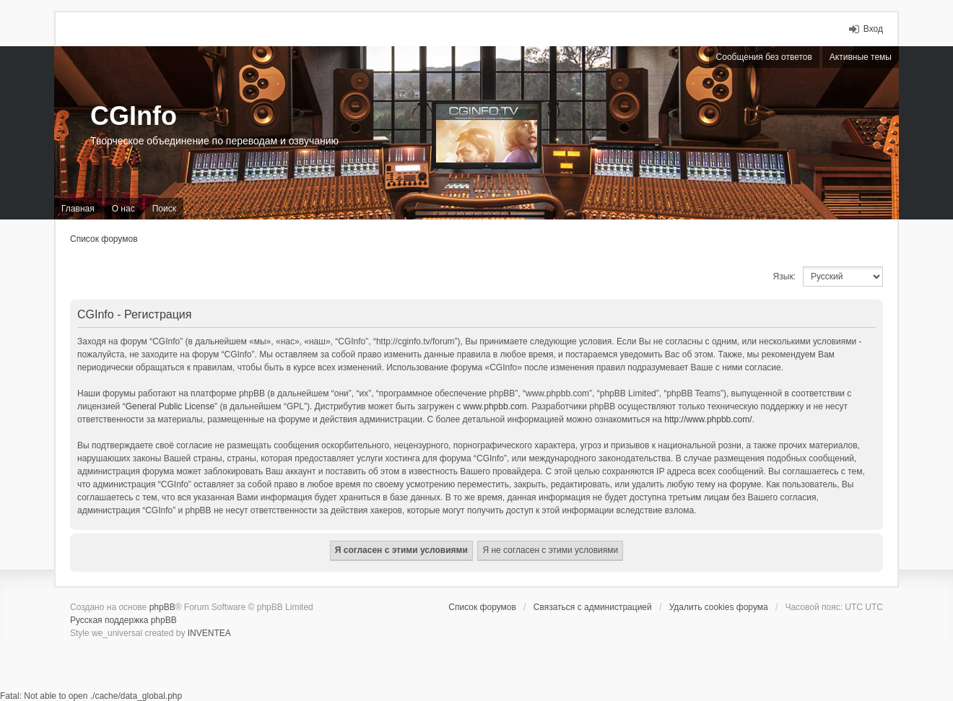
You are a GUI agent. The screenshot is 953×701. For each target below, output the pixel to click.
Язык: (784, 276)
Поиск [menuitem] (164, 209)
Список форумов (104, 239)
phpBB (162, 607)
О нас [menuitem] (123, 209)
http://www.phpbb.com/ (708, 419)
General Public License (170, 406)
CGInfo (133, 116)
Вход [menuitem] (873, 29)
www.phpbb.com (495, 406)
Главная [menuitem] (78, 209)
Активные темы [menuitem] (861, 57)
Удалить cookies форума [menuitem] (718, 607)
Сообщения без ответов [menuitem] (764, 57)
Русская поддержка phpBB (123, 620)
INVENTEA (209, 633)
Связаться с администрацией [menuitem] (593, 607)
